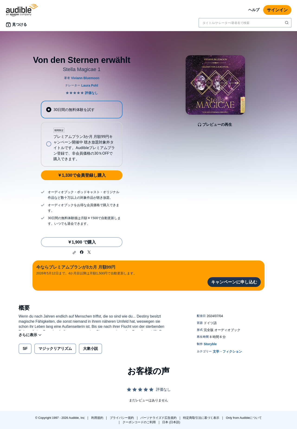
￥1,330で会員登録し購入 (82, 175)
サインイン (277, 10)
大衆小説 (90, 352)
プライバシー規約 (122, 417)
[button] (74, 252)
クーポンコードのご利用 (140, 422)
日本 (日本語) (171, 422)
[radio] (82, 109)
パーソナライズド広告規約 (159, 417)
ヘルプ (253, 10)
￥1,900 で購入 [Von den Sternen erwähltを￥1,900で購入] (82, 242)
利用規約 (97, 417)
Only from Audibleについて (244, 417)
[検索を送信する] (287, 22)
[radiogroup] (82, 134)
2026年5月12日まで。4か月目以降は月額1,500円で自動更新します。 (86, 269)
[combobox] (245, 22)
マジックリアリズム (55, 352)
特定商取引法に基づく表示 (201, 417)
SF (25, 352)
